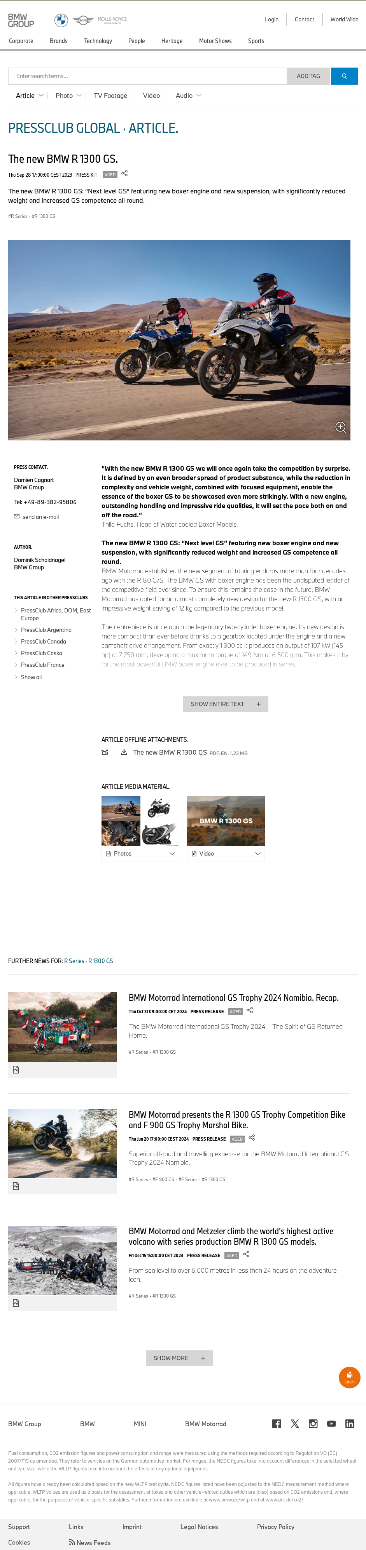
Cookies (19, 1542)
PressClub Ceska (41, 653)
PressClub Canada (43, 641)
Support (19, 1527)
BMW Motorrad (205, 1424)
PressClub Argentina (46, 629)
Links (76, 1527)
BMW (87, 1424)
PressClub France (43, 664)
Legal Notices (199, 1527)
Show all (31, 677)
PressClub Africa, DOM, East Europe (56, 614)
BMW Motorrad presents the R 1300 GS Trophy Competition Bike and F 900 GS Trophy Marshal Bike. (237, 1119)
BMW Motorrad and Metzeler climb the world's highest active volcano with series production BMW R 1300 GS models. (231, 1236)
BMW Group (24, 1424)
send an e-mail (36, 516)
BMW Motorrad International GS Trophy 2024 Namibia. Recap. (234, 997)
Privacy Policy (275, 1527)
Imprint (132, 1527)
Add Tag (308, 76)
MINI (140, 1424)
